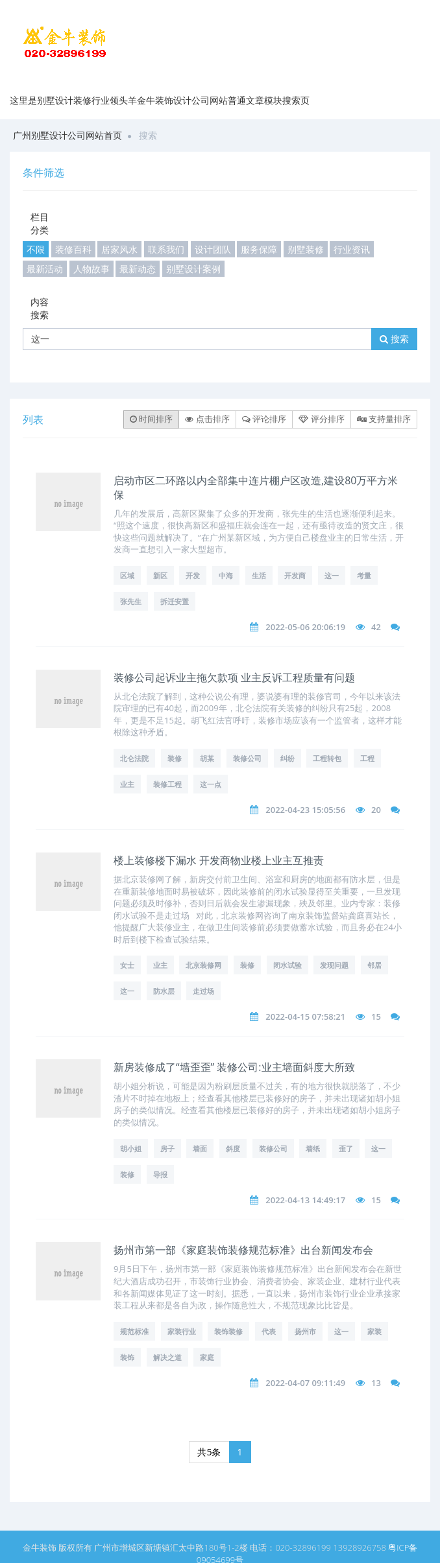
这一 (331, 575)
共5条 (209, 1452)
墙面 (200, 1148)
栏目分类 (40, 223)
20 (376, 810)
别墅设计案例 (193, 269)
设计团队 (213, 249)
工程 (367, 758)
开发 (193, 575)
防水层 (164, 991)
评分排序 (321, 419)
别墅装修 (305, 249)
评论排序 (264, 419)
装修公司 (247, 758)
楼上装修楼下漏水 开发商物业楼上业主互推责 (219, 860)
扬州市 (305, 1331)
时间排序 (151, 419)
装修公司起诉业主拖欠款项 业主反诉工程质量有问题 (234, 677)
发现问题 (334, 965)
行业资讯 (352, 249)
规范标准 (134, 1331)
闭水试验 (287, 965)
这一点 (210, 784)
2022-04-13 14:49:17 (305, 1200)
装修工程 (167, 784)
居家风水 (119, 249)
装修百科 (73, 249)
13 (376, 1383)
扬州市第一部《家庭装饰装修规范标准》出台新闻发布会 (243, 1250)
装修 (174, 758)
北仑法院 (134, 758)
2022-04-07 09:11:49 (305, 1383)
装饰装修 (228, 1331)
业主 (127, 784)
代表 (269, 1331)
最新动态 (137, 269)
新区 (160, 575)
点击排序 (207, 419)
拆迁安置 (174, 601)
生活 (259, 575)
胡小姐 (130, 1148)
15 (376, 1016)
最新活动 (45, 269)
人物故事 (91, 269)
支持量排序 (384, 419)
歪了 (346, 1148)
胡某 (207, 758)
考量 (364, 575)
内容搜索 (40, 308)
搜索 (394, 339)
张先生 (130, 601)
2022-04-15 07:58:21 (305, 1016)
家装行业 (181, 1331)
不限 (36, 249)
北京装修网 (203, 965)
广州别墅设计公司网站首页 (67, 135)
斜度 (233, 1148)
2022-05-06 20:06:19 (305, 627)
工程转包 (327, 758)
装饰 (127, 1357)
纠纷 (287, 758)
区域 (127, 575)
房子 (167, 1148)
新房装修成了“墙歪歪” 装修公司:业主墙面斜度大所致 (234, 1067)
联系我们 (166, 249)
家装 (374, 1331)
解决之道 (167, 1357)
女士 (127, 965)
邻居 (374, 965)
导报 (160, 1174)
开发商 (295, 575)
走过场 (203, 991)
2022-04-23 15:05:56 (305, 810)
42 (376, 627)
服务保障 (259, 249)
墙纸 (313, 1148)
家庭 (207, 1357)
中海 (226, 575)
